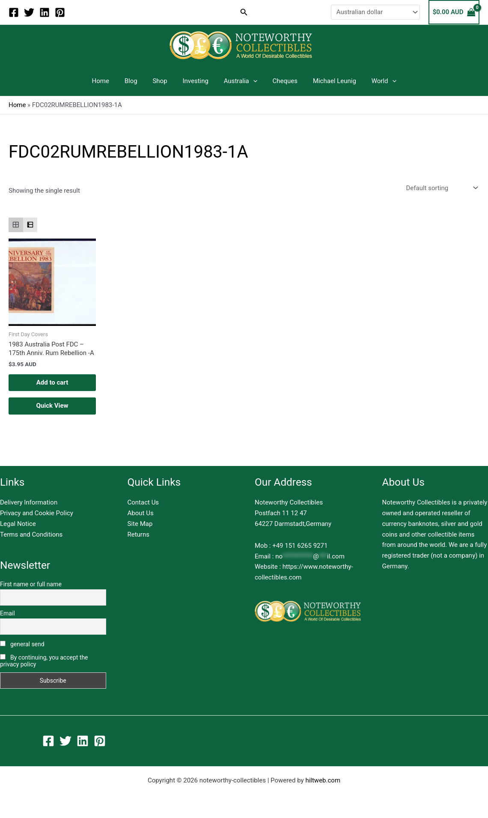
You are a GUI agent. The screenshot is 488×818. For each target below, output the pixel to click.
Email (7, 613)
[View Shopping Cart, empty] (453, 12)
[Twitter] (29, 12)
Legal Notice (18, 524)
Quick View (52, 405)
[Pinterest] (60, 12)
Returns (138, 534)
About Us (141, 513)
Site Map (140, 524)
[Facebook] (14, 12)
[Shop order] (441, 188)
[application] (252, 81)
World (375, 81)
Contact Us (143, 502)
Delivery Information (28, 502)
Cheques (281, 81)
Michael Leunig (328, 81)
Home (109, 81)
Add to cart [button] (52, 382)
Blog (137, 81)
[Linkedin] (44, 12)
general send (22, 644)
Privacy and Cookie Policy (36, 513)
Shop (163, 81)
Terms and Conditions (31, 534)
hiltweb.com (322, 780)
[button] (244, 12)
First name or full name (31, 584)
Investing (197, 81)
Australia (239, 81)
